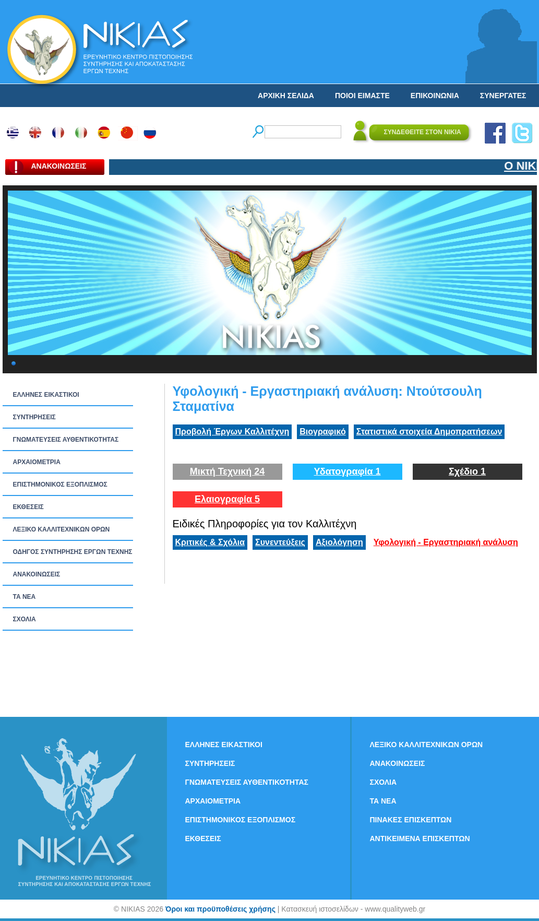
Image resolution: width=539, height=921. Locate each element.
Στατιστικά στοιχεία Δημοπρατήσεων (429, 431)
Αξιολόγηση (339, 542)
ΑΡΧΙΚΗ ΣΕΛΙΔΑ (286, 95)
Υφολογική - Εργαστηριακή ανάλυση (446, 542)
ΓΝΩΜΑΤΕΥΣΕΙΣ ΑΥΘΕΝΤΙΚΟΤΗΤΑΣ (66, 439)
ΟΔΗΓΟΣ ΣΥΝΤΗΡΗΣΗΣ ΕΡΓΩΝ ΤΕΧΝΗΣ (73, 552)
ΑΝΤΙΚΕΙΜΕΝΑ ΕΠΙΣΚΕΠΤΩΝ (420, 838)
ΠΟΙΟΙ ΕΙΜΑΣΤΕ (362, 95)
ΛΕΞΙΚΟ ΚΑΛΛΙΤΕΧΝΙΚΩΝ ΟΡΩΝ (61, 529)
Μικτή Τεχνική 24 (227, 471)
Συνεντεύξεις (280, 542)
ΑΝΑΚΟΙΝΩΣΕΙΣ (37, 574)
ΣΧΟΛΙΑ (24, 619)
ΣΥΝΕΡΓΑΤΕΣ (503, 95)
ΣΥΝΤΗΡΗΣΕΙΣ (34, 417)
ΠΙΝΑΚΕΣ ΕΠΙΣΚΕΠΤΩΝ (411, 820)
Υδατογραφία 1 (347, 471)
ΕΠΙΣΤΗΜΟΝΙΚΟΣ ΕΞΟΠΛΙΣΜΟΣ (60, 484)
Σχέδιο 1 (467, 471)
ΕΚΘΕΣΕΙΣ (28, 507)
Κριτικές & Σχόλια (210, 542)
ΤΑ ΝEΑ (24, 596)
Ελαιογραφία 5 (227, 499)
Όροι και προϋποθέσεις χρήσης (220, 909)
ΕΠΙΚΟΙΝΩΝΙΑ (435, 95)
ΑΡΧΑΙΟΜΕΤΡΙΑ (37, 462)
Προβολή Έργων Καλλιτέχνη (232, 431)
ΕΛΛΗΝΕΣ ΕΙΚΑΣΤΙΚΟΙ (46, 394)
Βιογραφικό (322, 431)
